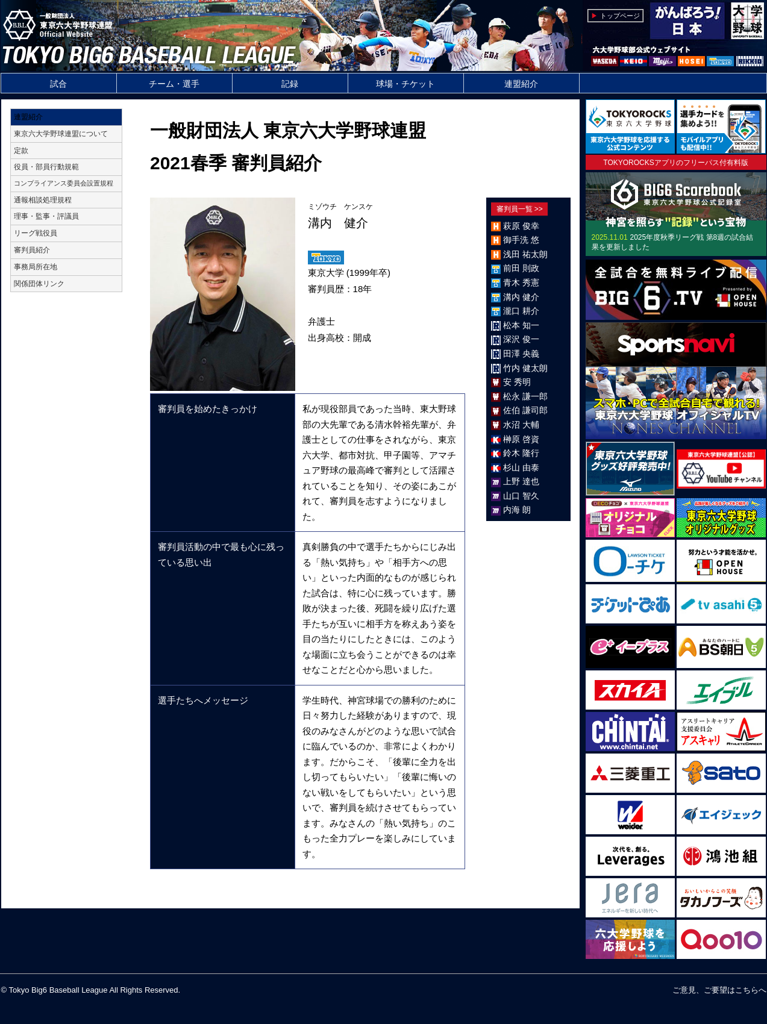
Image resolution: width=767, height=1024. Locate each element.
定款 (21, 150)
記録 (289, 84)
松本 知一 (521, 325)
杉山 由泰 (521, 467)
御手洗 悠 (521, 240)
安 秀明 (517, 382)
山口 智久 (521, 496)
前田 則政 (521, 268)
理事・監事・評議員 (46, 216)
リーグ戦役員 (35, 233)
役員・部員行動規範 (46, 167)
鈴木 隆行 (521, 453)
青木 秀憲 (521, 282)
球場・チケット (405, 84)
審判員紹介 (32, 250)
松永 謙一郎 (525, 396)
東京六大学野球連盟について (61, 134)
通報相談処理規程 (43, 200)
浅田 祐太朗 (525, 254)
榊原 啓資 (521, 439)
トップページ (620, 15)
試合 (58, 84)
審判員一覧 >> (519, 209)
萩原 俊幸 (521, 226)
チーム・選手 (174, 84)
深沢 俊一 (521, 339)
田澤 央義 (521, 353)
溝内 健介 (521, 297)
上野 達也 (521, 481)
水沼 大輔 (521, 424)
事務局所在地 (35, 267)
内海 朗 (517, 509)
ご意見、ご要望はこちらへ (719, 989)
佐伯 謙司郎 (525, 410)
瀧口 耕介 (521, 311)
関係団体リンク (39, 283)
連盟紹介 (521, 84)
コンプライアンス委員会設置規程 (63, 183)
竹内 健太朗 (525, 368)
